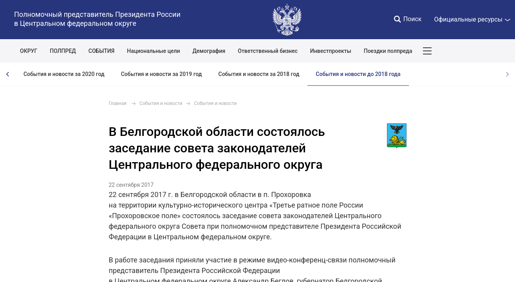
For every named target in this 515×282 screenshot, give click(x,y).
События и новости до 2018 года (358, 74)
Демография (209, 51)
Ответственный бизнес (268, 51)
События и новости (160, 103)
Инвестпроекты (330, 51)
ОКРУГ (28, 51)
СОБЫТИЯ (102, 51)
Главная (118, 103)
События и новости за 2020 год (64, 74)
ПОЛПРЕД (63, 51)
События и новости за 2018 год (259, 74)
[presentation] (8, 74)
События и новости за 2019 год (161, 74)
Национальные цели (153, 51)
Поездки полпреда (388, 51)
